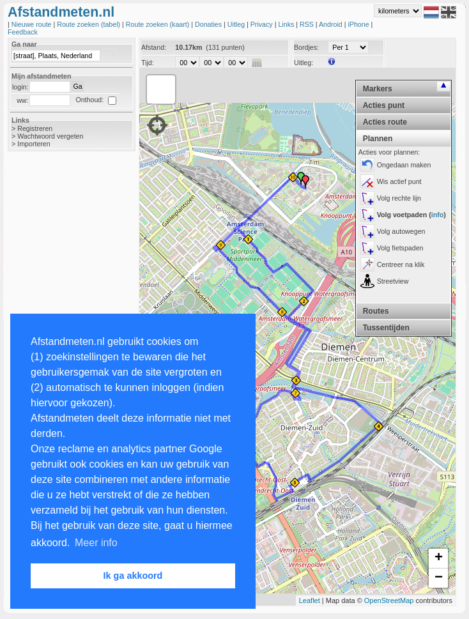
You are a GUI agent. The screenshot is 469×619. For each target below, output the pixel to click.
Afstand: (153, 47)
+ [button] (438, 558)
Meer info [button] (96, 542)
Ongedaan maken (404, 165)
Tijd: (147, 62)
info (437, 214)
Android (331, 24)
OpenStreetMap (389, 600)
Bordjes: (306, 47)
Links (287, 24)
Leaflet (309, 600)
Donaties (209, 24)
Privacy (262, 24)
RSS (308, 24)
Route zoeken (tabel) (89, 24)
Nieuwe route (33, 24)
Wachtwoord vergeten (50, 136)
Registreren (34, 128)
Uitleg (237, 24)
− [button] (438, 578)
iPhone (359, 24)
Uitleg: (303, 62)
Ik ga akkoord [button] (133, 575)
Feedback (23, 32)
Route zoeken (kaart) (158, 24)
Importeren (33, 144)
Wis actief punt (399, 181)
